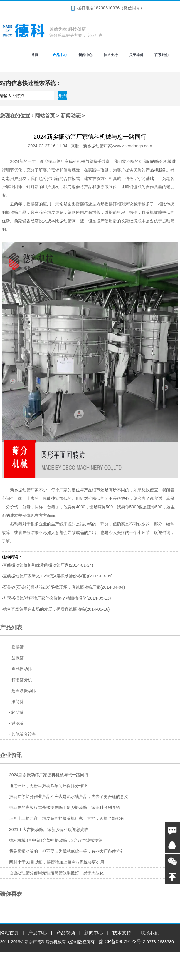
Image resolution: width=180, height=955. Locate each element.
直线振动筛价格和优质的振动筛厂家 (36, 565)
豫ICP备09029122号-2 (122, 941)
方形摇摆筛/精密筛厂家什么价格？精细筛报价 (44, 598)
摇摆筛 (17, 647)
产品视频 (65, 932)
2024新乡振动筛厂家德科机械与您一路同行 (48, 774)
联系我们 (161, 55)
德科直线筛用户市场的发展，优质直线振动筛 (44, 609)
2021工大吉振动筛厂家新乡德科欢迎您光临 (48, 829)
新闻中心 (85, 55)
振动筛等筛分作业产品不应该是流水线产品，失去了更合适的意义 (68, 796)
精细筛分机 (21, 679)
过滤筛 (17, 723)
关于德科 (136, 55)
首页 (34, 55)
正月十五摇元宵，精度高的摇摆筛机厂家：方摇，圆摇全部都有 (66, 818)
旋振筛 (17, 657)
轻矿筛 (17, 712)
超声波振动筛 (23, 690)
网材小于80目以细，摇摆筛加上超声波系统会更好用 (56, 862)
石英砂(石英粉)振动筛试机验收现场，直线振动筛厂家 (51, 587)
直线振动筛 (21, 668)
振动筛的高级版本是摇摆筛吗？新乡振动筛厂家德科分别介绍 (64, 807)
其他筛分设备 (23, 734)
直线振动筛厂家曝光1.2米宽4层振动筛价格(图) (45, 576)
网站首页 (45, 115)
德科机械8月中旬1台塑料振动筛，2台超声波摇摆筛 (55, 840)
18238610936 (107, 8)
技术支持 (111, 55)
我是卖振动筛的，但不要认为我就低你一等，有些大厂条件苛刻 (66, 851)
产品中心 (60, 55)
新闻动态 (71, 115)
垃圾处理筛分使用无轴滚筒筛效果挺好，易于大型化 (56, 873)
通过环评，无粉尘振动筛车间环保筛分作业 (48, 785)
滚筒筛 (17, 701)
